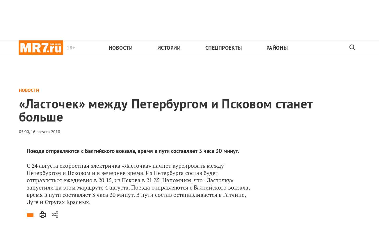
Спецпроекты (223, 47)
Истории (169, 47)
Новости (121, 47)
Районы (277, 47)
